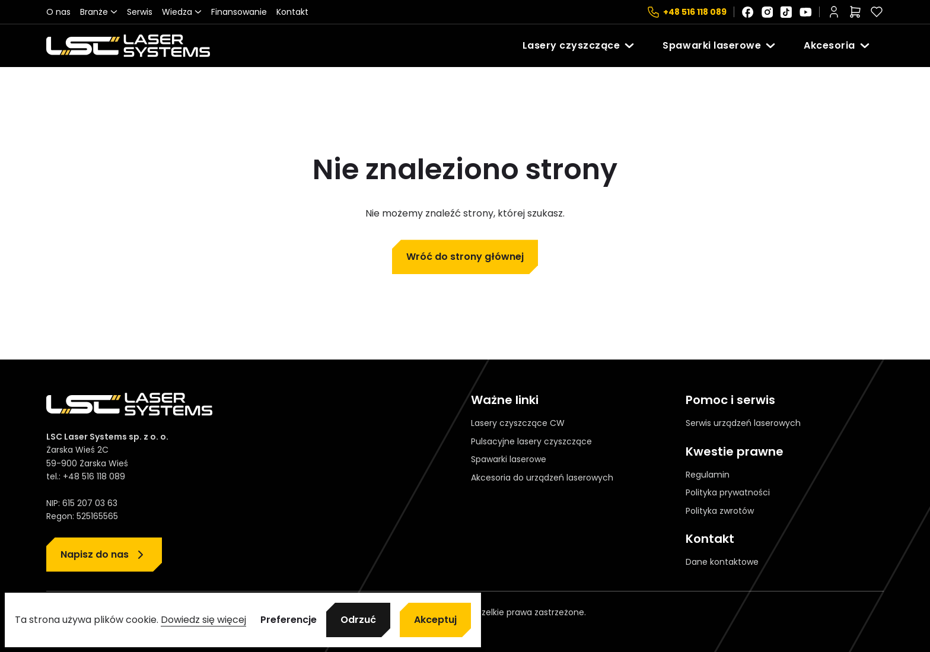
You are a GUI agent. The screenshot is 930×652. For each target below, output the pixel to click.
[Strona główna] (128, 45)
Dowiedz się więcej (203, 619)
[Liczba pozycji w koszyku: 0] (855, 12)
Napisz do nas (94, 554)
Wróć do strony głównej (465, 256)
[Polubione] (877, 12)
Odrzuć (358, 619)
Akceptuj (435, 619)
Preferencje (288, 620)
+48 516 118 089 (695, 12)
